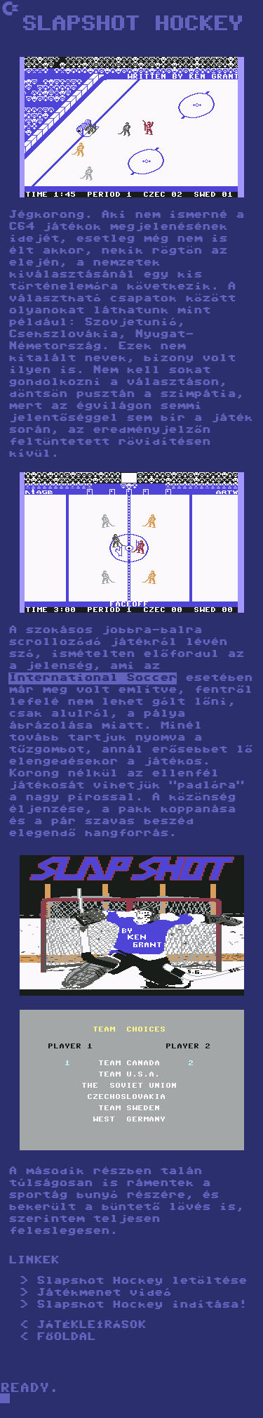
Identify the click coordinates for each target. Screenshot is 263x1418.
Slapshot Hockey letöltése (141, 1281)
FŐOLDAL (65, 1338)
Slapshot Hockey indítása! (141, 1305)
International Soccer (92, 678)
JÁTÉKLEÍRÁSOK (91, 1326)
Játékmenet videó (103, 1293)
